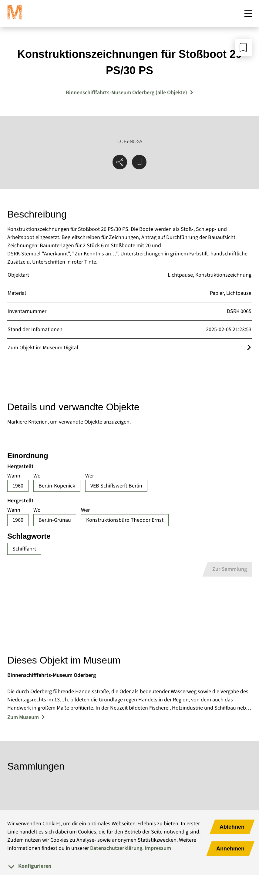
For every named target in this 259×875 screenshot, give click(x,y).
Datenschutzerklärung (116, 848)
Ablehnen (232, 827)
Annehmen (230, 849)
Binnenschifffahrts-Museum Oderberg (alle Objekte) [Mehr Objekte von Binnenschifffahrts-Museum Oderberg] (126, 92)
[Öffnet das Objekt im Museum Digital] (249, 348)
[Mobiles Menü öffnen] (248, 13)
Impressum (158, 848)
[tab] (129, 866)
